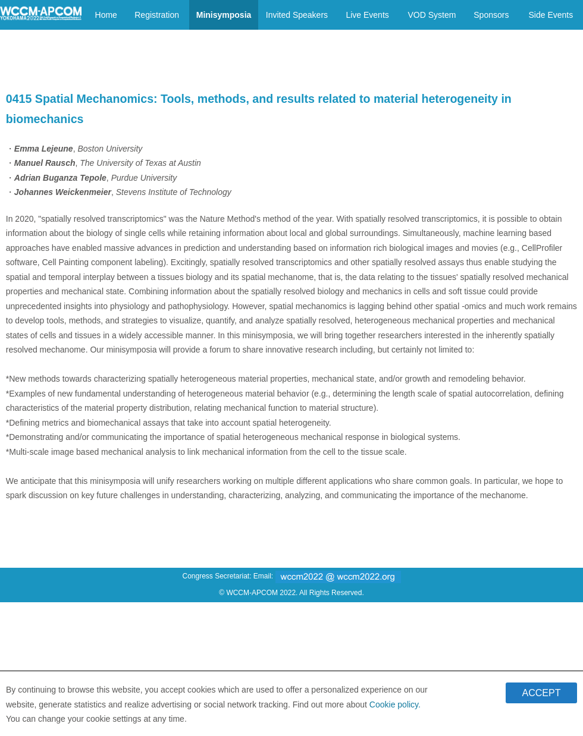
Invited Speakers (297, 15)
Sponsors (491, 15)
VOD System (432, 15)
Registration (156, 15)
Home (106, 15)
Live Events (367, 15)
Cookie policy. (395, 708)
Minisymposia (224, 15)
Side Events (550, 15)
